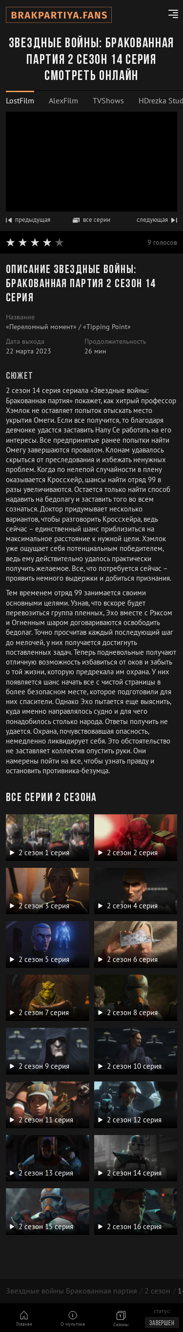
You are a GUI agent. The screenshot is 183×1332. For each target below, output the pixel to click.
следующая (157, 219)
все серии (91, 219)
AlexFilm (63, 100)
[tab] (20, 101)
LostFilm (20, 100)
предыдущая (28, 219)
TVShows (108, 100)
